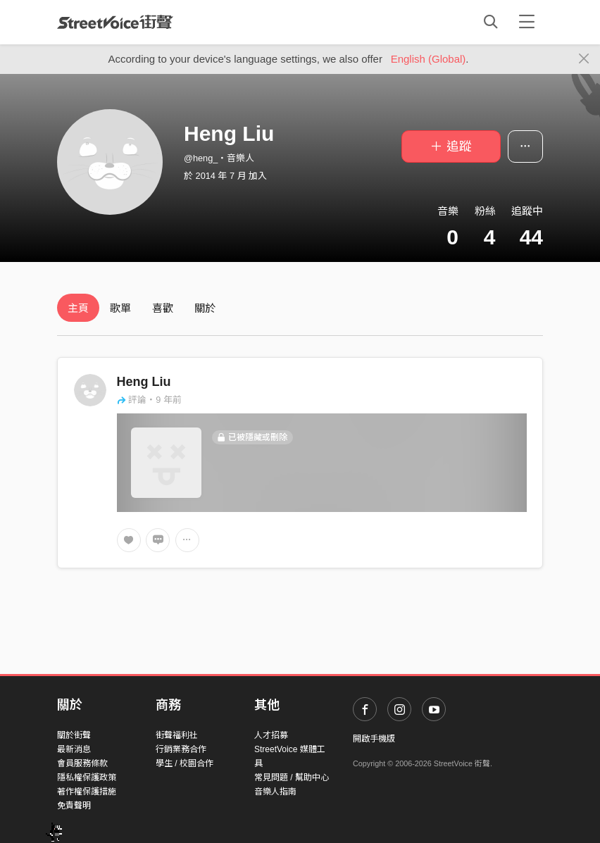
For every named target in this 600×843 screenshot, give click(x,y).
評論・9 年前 (149, 399)
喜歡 (162, 308)
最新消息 (74, 749)
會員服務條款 (82, 763)
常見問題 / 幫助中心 (291, 777)
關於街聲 (74, 735)
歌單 (120, 308)
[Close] (584, 59)
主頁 (78, 308)
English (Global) (428, 59)
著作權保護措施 (86, 792)
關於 (204, 308)
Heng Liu (144, 382)
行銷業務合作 (181, 749)
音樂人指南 (275, 792)
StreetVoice (115, 22)
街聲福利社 (177, 735)
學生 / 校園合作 (184, 763)
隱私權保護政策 (86, 777)
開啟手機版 (374, 739)
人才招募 (271, 735)
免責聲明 (74, 806)
